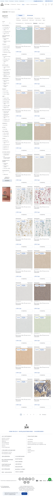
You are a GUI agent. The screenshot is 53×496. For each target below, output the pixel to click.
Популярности (28, 23)
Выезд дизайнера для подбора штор (37, 444)
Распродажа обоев (6, 453)
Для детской (25, 20)
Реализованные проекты (7, 460)
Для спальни (38, 20)
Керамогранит (5, 439)
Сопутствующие (6, 447)
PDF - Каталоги (7, 472)
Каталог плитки (5, 438)
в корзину (24, 54)
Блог (29, 447)
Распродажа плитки (7, 452)
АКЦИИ (18, 18)
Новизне (35, 23)
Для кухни (32, 20)
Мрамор (4, 441)
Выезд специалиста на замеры (35, 443)
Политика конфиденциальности (8, 480)
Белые (43, 18)
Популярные (37, 18)
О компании (11, 1)
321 (40, 414)
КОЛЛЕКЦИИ (30, 18)
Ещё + (44, 20)
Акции (29, 452)
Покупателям (32, 436)
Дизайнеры (6, 456)
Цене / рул (42, 23)
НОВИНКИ (23, 18)
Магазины (18, 461)
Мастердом (6, 486)
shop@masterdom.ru (38, 1)
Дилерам (18, 464)
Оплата (6, 1)
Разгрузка (30, 441)
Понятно (24, 493)
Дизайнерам (21, 1)
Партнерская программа (6, 465)
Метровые (18, 20)
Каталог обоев (5, 444)
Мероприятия (31, 450)
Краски (3, 445)
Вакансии (19, 466)
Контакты (16, 1)
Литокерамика (5, 442)
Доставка (2, 1)
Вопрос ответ (20, 469)
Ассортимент (7, 436)
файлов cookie (12, 494)
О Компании (19, 456)
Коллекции (30, 15)
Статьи (29, 449)
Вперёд (44, 414)
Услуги (30, 439)
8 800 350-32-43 (48, 1)
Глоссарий (19, 472)
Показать (7, 180)
